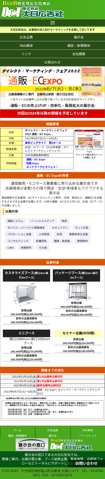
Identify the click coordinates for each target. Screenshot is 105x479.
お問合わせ (52, 62)
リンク (26, 54)
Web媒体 (26, 45)
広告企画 (26, 37)
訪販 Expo (32, 163)
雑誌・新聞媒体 (78, 45)
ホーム (17, 430)
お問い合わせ (87, 463)
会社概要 (78, 54)
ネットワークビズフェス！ (42, 167)
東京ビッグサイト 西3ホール (43, 142)
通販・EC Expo (35, 159)
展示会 (79, 37)
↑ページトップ (87, 435)
